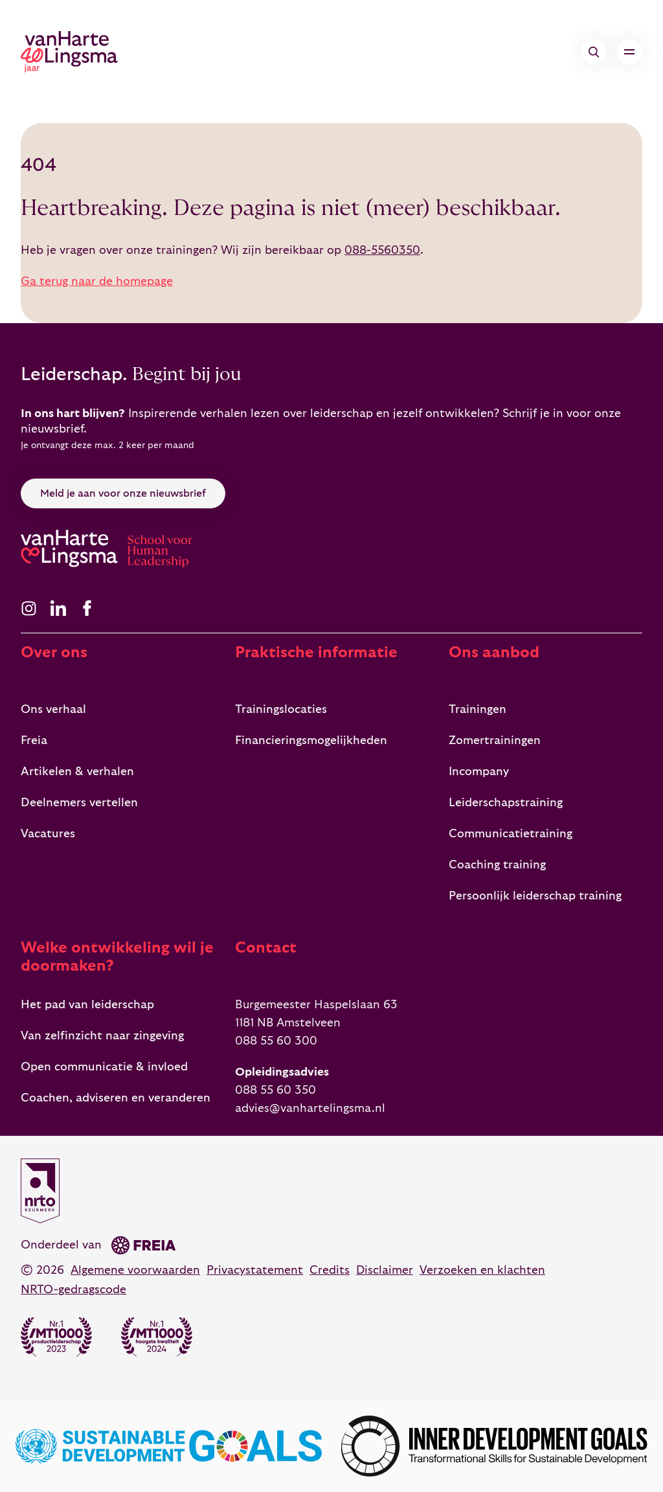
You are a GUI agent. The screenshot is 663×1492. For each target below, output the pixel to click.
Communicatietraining (510, 834)
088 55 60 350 (275, 1090)
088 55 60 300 (276, 1041)
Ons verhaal (53, 709)
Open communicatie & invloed (104, 1067)
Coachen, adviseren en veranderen (115, 1098)
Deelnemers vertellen (79, 803)
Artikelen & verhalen (77, 771)
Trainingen (477, 709)
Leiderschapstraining (506, 803)
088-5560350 (382, 250)
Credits (329, 1270)
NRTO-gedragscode (73, 1289)
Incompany (479, 771)
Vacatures (48, 834)
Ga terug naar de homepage (97, 281)
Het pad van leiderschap (87, 1005)
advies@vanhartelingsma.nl (310, 1108)
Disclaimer (384, 1270)
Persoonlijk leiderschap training (535, 896)
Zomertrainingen (495, 740)
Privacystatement (255, 1270)
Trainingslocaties (281, 709)
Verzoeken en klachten (482, 1270)
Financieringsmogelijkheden (311, 740)
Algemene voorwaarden (135, 1270)
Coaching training (497, 865)
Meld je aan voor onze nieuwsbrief (123, 493)
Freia (34, 740)
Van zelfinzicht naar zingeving (102, 1036)
